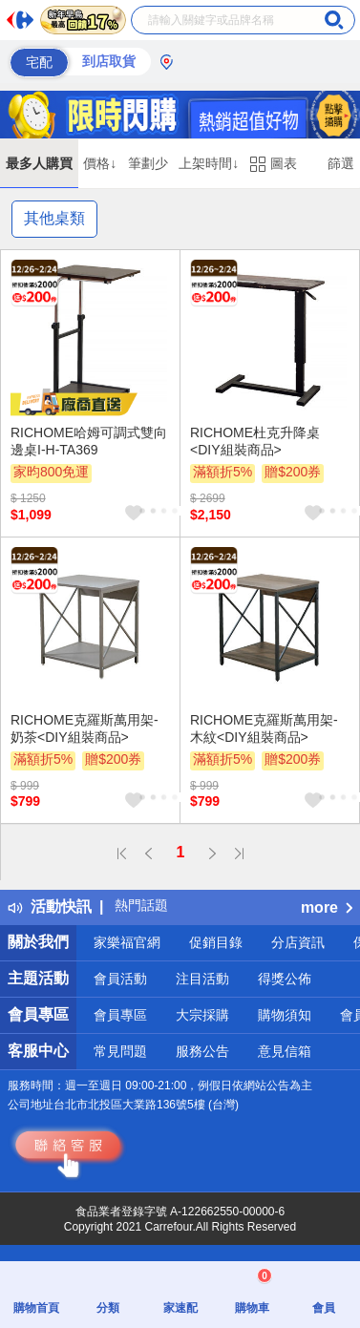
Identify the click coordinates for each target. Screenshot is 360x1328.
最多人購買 (39, 163)
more (326, 907)
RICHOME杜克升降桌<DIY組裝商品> (255, 441)
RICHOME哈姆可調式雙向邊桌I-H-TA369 (89, 441)
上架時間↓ (209, 163)
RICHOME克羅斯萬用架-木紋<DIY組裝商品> (264, 728)
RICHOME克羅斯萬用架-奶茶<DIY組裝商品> (85, 728)
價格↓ (99, 163)
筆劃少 (148, 163)
